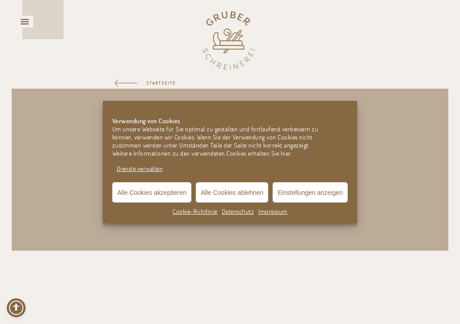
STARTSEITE (161, 83)
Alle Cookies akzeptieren (151, 192)
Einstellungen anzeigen (310, 192)
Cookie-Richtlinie (194, 211)
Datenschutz (238, 211)
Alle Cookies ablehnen (232, 192)
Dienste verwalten (140, 168)
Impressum (273, 211)
